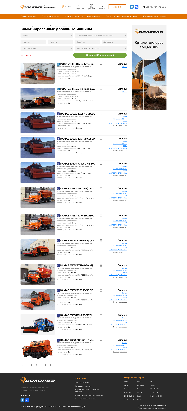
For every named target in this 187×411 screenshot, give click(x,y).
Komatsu (141, 385)
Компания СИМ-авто (120, 120)
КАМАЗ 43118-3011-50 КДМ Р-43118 (77, 340)
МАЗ (139, 382)
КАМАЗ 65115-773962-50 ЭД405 (77, 265)
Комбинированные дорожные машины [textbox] (94, 35)
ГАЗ (151, 382)
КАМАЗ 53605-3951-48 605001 (77, 138)
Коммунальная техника (154, 16)
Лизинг (117, 7)
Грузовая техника (50, 16)
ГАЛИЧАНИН (156, 396)
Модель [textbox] (26, 42)
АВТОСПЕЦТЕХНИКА (118, 123)
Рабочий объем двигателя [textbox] (88, 48)
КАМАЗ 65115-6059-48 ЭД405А (77, 240)
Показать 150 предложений (100, 55)
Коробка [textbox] (80, 42)
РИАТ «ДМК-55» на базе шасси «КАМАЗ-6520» (77, 89)
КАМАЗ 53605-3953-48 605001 (77, 113)
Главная (23, 26)
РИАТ (124, 67)
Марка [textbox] (25, 35)
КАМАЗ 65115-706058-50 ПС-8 (77, 290)
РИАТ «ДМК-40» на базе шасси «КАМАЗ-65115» (77, 64)
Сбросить (25, 55)
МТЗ (126, 385)
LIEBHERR (154, 389)
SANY (139, 396)
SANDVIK (154, 392)
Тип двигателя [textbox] (29, 48)
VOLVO (140, 392)
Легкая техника (28, 16)
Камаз (124, 116)
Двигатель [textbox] (108, 42)
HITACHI (127, 392)
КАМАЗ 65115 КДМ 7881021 (76, 315)
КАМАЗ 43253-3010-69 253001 (77, 215)
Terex (152, 385)
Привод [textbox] (53, 42)
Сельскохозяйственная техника (121, 16)
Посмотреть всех (120, 126)
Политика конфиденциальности (152, 405)
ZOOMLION (129, 396)
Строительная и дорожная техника (82, 16)
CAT (139, 389)
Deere (126, 389)
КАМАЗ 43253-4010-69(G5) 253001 (77, 188)
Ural (139, 399)
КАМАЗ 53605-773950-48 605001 (77, 163)
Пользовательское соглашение (152, 408)
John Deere (129, 399)
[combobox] (47, 35)
